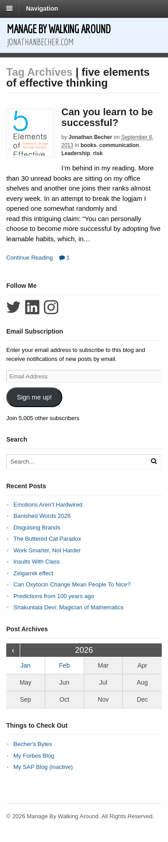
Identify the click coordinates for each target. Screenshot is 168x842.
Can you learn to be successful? (107, 117)
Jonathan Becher (90, 137)
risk (98, 153)
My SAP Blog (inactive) (43, 767)
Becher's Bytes (32, 744)
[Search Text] (76, 462)
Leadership (75, 153)
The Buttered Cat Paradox (47, 538)
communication (119, 145)
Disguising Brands (36, 527)
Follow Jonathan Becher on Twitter (13, 307)
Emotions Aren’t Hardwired (47, 504)
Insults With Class (36, 561)
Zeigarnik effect (33, 573)
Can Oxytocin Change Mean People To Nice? (71, 584)
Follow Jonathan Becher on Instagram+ (51, 307)
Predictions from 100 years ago (53, 596)
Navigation (42, 8)
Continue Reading (29, 257)
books (88, 145)
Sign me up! (34, 397)
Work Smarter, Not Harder (47, 550)
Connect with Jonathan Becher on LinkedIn (32, 307)
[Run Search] (153, 461)
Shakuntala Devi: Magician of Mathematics (68, 607)
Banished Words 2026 (42, 515)
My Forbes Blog (33, 755)
